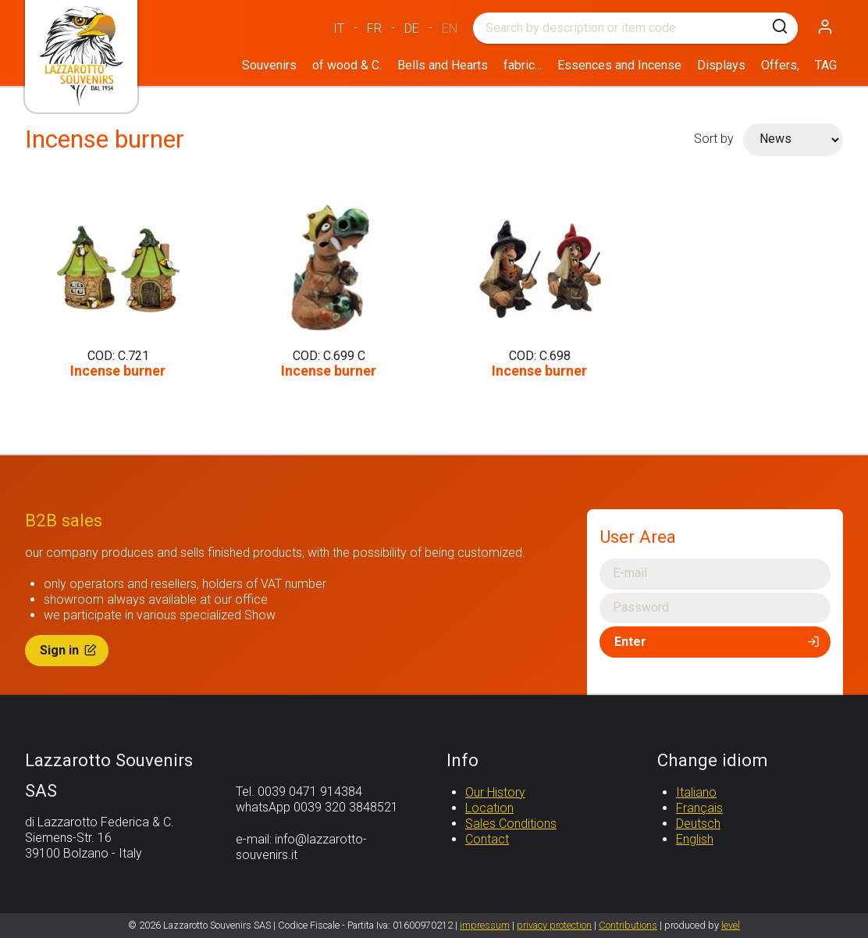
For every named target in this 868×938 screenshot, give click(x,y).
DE (411, 28)
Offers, (780, 65)
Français (699, 808)
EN (449, 28)
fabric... (522, 65)
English (694, 839)
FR (374, 28)
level (730, 925)
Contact (487, 839)
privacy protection (554, 925)
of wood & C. (347, 65)
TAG (826, 65)
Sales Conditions (511, 823)
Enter (718, 641)
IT (338, 28)
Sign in (69, 650)
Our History (495, 792)
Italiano (696, 792)
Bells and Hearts (442, 65)
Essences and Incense (619, 65)
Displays (721, 65)
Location (489, 808)
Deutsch (698, 823)
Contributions (628, 925)
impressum (485, 925)
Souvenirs (269, 65)
